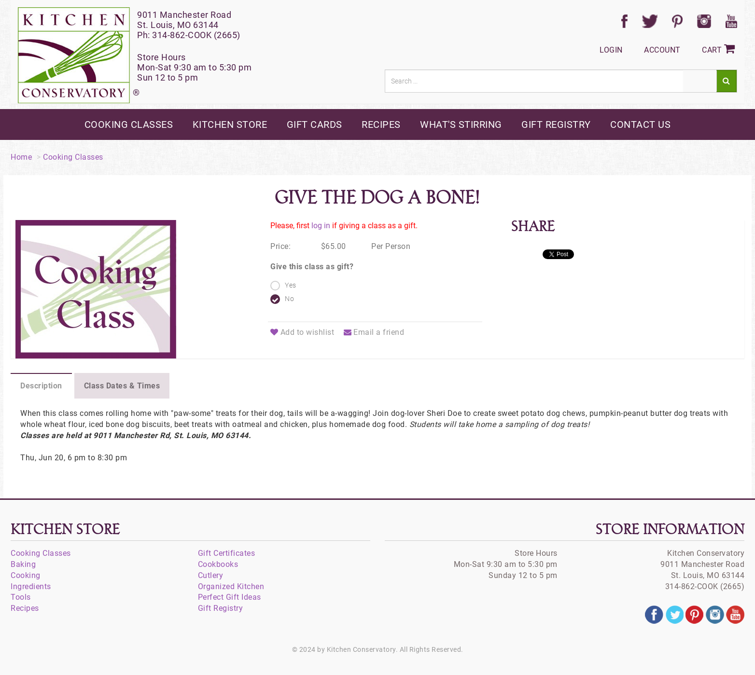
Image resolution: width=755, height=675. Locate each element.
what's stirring (461, 124)
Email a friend (374, 332)
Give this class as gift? (311, 266)
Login (611, 50)
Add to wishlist (302, 332)
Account (662, 50)
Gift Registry (220, 608)
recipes (381, 124)
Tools (21, 597)
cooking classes (128, 124)
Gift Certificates (226, 553)
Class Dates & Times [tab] (122, 385)
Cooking (26, 575)
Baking (23, 564)
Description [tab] (41, 385)
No (289, 299)
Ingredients (31, 586)
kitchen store (230, 124)
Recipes (25, 608)
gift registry (556, 124)
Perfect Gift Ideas (229, 597)
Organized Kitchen (231, 586)
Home (21, 157)
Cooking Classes (73, 157)
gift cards (314, 124)
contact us (640, 124)
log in (320, 225)
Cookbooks (218, 564)
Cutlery (211, 575)
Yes (290, 285)
